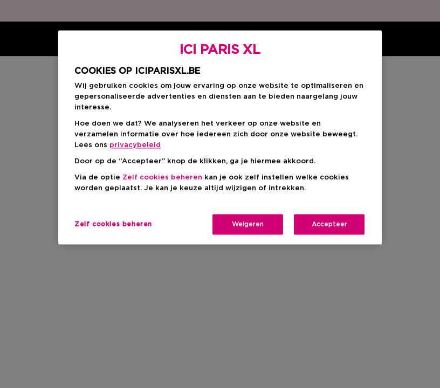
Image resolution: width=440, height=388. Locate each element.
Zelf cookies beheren (162, 177)
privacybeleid (135, 145)
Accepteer (329, 224)
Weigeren (248, 224)
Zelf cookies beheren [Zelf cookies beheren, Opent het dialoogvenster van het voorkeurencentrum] (113, 224)
